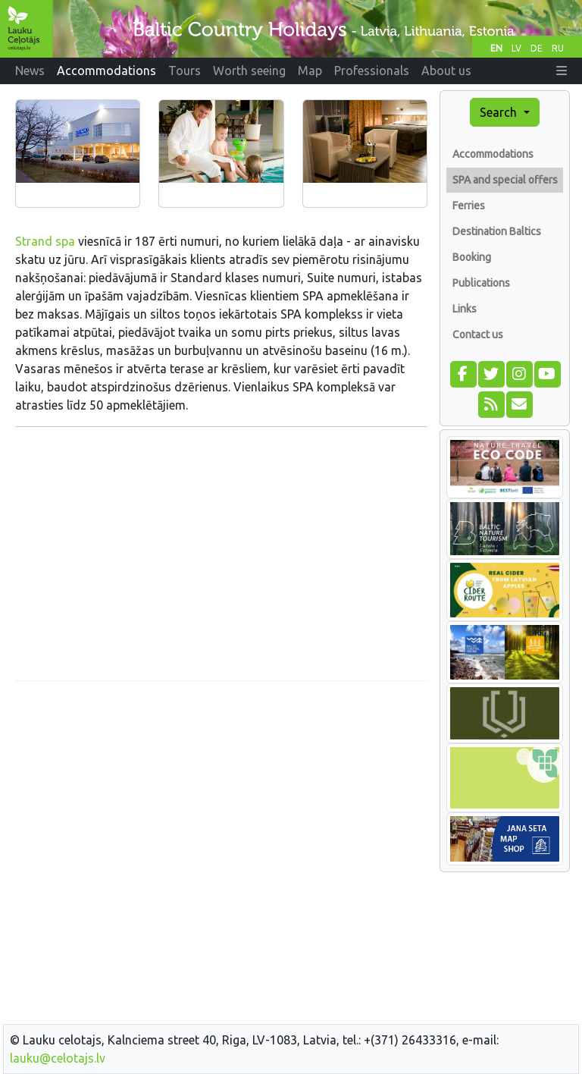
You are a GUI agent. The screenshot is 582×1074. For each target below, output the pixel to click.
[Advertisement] (221, 799)
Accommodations (493, 154)
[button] (561, 70)
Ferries (468, 205)
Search (500, 112)
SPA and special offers (505, 180)
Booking (471, 257)
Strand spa (45, 241)
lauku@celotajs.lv (57, 1058)
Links (464, 309)
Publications (481, 283)
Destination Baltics (496, 231)
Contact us (477, 334)
